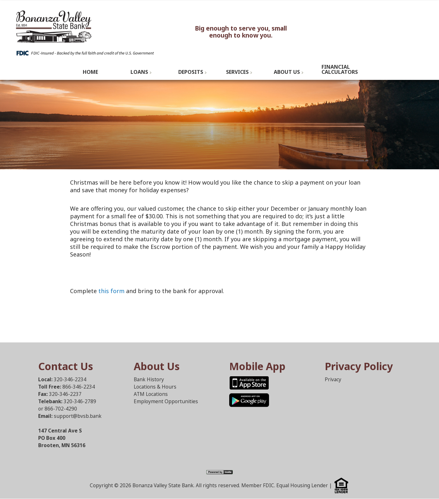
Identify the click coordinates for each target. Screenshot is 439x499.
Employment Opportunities (166, 401)
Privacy (333, 379)
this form (111, 291)
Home (90, 71)
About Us (287, 71)
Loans (139, 71)
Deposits (190, 71)
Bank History (149, 379)
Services (237, 71)
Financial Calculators (340, 69)
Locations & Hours (155, 386)
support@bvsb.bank (78, 416)
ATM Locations (151, 394)
